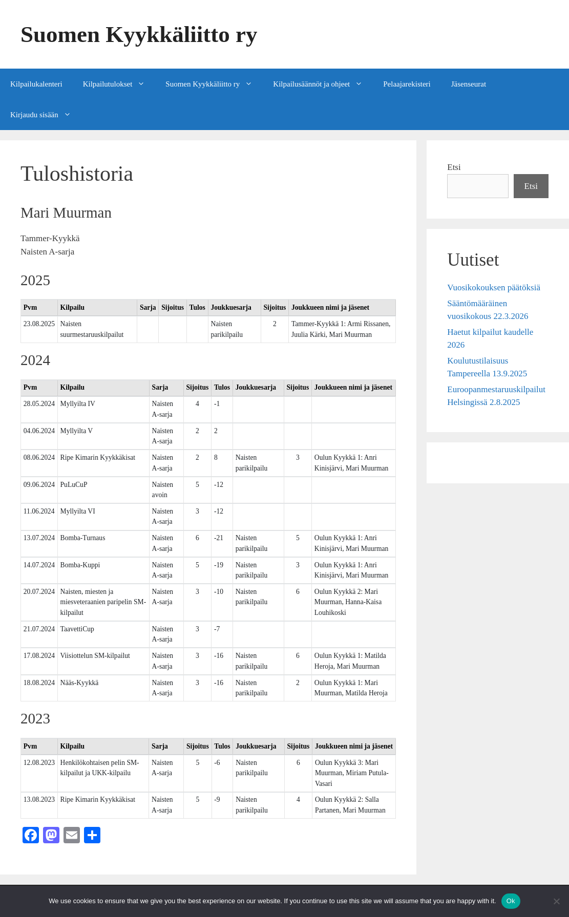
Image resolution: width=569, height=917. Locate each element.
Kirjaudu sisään (45, 114)
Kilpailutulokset (119, 84)
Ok (511, 901)
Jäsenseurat (468, 84)
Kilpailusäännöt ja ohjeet (323, 84)
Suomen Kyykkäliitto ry (139, 34)
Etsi (453, 167)
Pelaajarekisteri (406, 84)
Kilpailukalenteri (36, 84)
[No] (556, 901)
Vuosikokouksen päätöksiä (493, 287)
